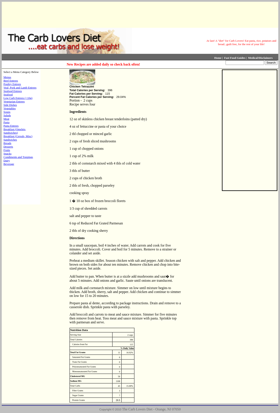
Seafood (8, 94)
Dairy (6, 160)
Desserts (8, 146)
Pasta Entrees (11, 125)
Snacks (7, 153)
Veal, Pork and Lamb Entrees (19, 87)
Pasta (6, 122)
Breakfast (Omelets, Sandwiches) (14, 131)
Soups (6, 112)
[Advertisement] (139, 14)
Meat (6, 118)
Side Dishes (10, 105)
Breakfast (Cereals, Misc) (17, 136)
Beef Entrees (10, 80)
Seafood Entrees (12, 91)
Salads (7, 115)
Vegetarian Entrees (14, 101)
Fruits (6, 150)
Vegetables (9, 108)
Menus (7, 77)
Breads (7, 143)
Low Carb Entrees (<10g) (17, 98)
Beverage (8, 164)
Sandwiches (10, 139)
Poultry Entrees (12, 84)
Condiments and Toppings (18, 157)
